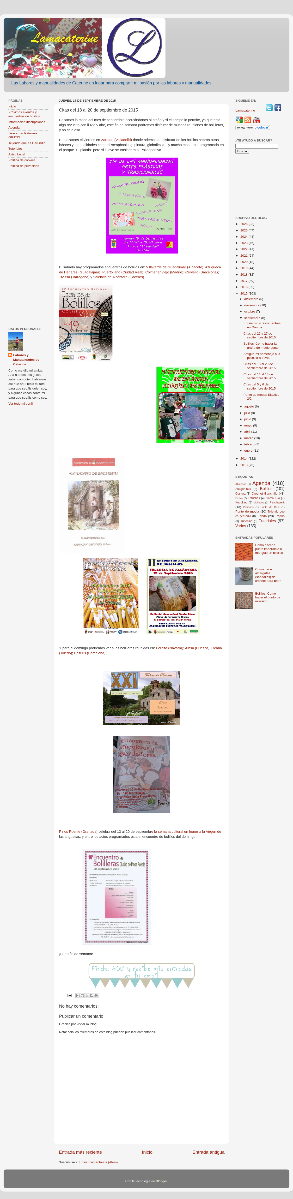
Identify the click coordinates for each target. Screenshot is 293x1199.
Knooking (241, 502)
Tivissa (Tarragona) (74, 277)
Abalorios (240, 484)
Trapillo (280, 516)
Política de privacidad (23, 166)
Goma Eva (273, 498)
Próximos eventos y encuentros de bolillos (24, 114)
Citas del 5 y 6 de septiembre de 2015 (260, 386)
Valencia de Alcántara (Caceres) (118, 277)
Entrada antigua (209, 1152)
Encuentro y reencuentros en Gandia (262, 325)
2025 (244, 230)
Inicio (147, 1152)
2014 (244, 458)
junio (248, 419)
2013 (244, 465)
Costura (240, 493)
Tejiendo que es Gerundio (26, 143)
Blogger (161, 1181)
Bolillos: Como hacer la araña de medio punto (261, 345)
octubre (250, 311)
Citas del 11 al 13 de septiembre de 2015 (260, 376)
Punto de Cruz (270, 507)
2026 (244, 224)
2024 (244, 236)
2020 (244, 262)
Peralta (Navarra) (169, 648)
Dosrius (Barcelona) (89, 653)
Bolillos (266, 488)
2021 (244, 255)
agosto (249, 406)
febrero (250, 444)
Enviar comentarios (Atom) (98, 1162)
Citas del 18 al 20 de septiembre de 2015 (260, 366)
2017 (244, 281)
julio (247, 413)
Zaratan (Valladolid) (116, 140)
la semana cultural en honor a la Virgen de (187, 831)
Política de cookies (22, 160)
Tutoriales (15, 148)
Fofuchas (254, 498)
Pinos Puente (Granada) (78, 831)
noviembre (252, 305)
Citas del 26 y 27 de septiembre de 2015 (260, 335)
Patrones (248, 507)
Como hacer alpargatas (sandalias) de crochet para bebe (268, 575)
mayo (248, 425)
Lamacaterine (245, 110)
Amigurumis (243, 489)
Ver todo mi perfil (20, 403)
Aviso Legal (16, 154)
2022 (244, 249)
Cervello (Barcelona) (201, 272)
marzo (249, 438)
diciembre (251, 299)
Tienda (262, 516)
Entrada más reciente (80, 1152)
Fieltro (239, 498)
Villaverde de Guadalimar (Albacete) (174, 267)
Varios (240, 526)
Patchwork (277, 502)
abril (247, 431)
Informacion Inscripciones (26, 122)
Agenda (14, 127)
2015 (244, 293)
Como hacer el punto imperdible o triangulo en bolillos (269, 549)
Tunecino (246, 521)
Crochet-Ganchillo (264, 493)
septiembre (252, 318)
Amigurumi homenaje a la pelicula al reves (262, 356)
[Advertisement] (28, 248)
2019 (244, 268)
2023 (244, 243)
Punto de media (247, 511)
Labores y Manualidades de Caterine (26, 359)
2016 (244, 287)
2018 (244, 274)
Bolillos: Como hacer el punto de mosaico (267, 597)
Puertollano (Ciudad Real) (122, 272)
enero (248, 450)
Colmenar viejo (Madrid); (164, 272)
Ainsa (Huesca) (197, 648)
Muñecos (259, 502)
